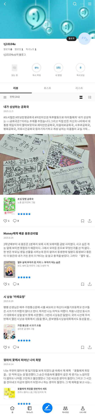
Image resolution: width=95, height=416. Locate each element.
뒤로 (5, 4)
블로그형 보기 (81, 97)
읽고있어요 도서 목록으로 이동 (14, 68)
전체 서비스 (89, 4)
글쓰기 (47, 408)
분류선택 (5, 97)
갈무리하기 (82, 221)
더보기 (82, 4)
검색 (75, 4)
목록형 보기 (90, 97)
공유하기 (89, 221)
